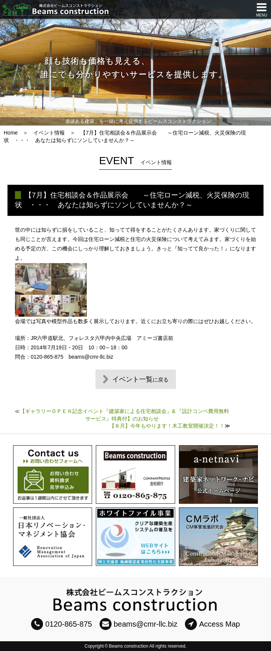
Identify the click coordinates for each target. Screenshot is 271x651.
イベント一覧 (140, 379)
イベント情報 (49, 133)
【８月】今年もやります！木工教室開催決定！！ (167, 426)
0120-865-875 (61, 624)
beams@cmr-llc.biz (138, 624)
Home (11, 133)
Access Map (212, 624)
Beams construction (128, 646)
